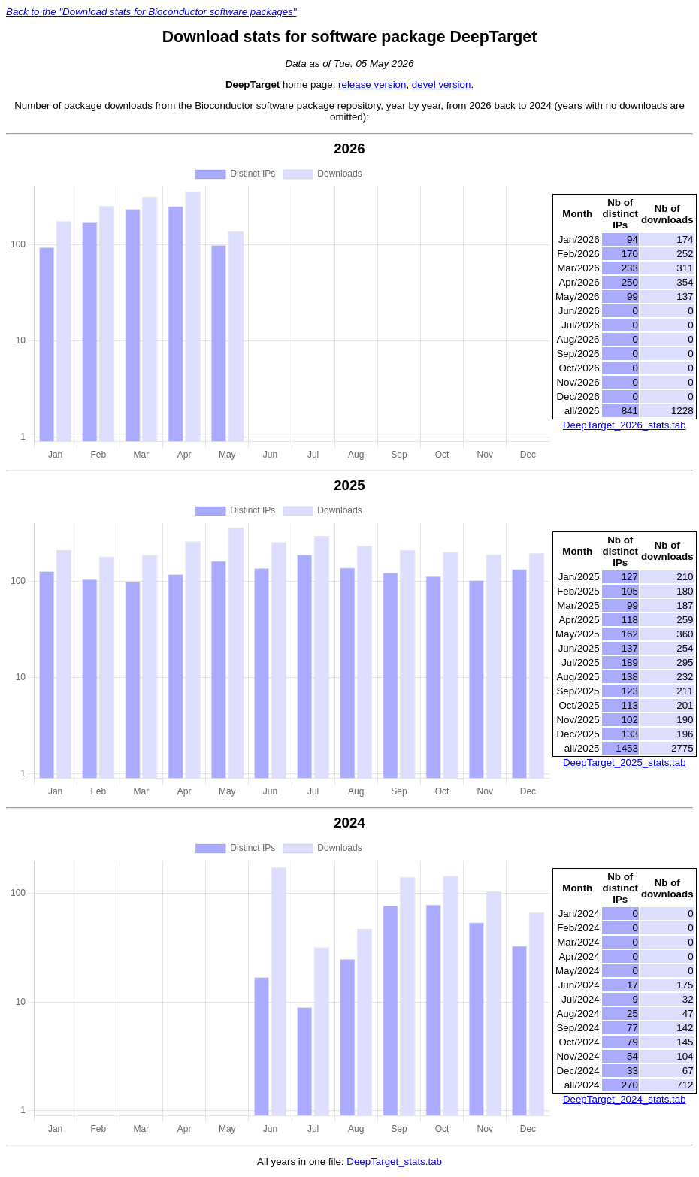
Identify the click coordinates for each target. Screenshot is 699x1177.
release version (372, 84)
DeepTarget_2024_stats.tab (624, 1099)
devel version (441, 84)
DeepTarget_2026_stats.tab (624, 425)
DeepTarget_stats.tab (394, 1161)
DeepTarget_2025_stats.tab (624, 762)
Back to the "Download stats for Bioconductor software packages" (151, 11)
